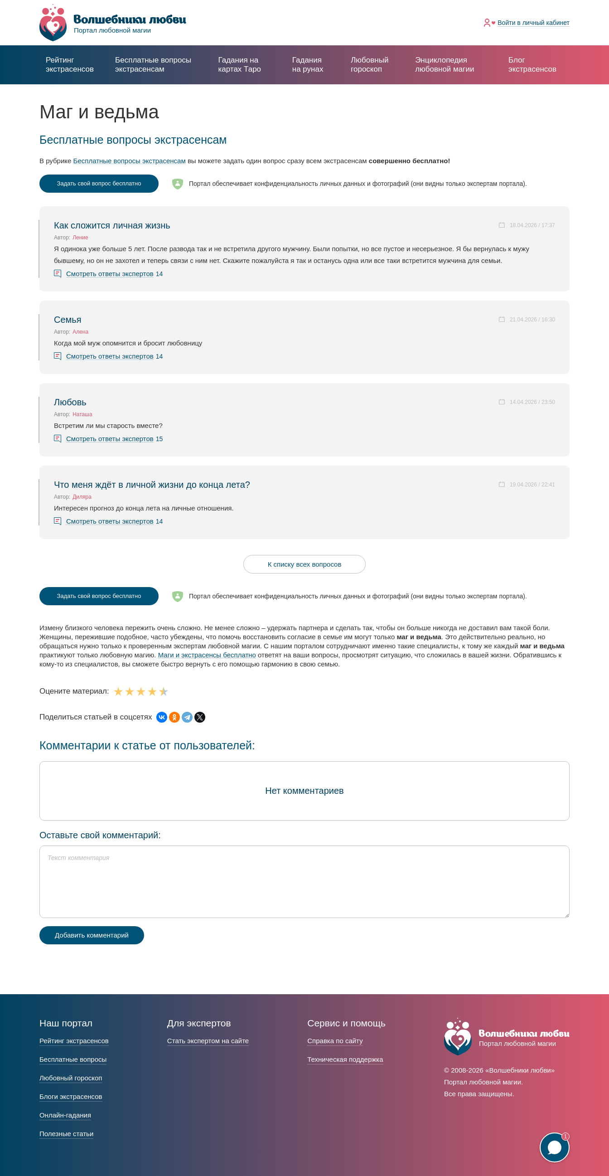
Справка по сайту (334, 1041)
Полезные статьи (66, 1133)
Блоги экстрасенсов (70, 1096)
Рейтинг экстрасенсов (70, 64)
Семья (68, 320)
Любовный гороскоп (369, 64)
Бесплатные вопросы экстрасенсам (129, 161)
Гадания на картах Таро (239, 64)
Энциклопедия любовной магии (444, 64)
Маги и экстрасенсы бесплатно (207, 655)
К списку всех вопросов (305, 564)
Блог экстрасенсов (532, 64)
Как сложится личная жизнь (112, 225)
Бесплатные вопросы (72, 1059)
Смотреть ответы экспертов (110, 273)
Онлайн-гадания (65, 1115)
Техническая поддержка (345, 1059)
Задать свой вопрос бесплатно (99, 183)
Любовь (70, 402)
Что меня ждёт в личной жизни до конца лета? (152, 485)
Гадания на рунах (308, 64)
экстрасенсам (153, 64)
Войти (534, 22)
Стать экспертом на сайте (208, 1041)
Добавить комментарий (92, 935)
